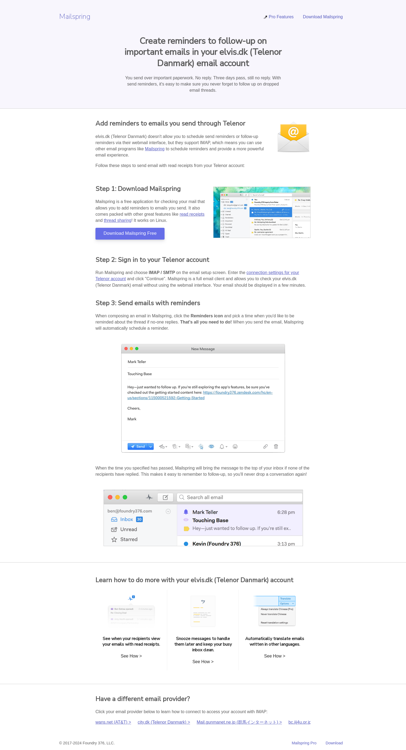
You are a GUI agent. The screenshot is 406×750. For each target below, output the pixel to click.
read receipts (192, 214)
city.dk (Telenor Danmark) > (164, 722)
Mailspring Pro (304, 743)
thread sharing (117, 220)
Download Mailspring (323, 17)
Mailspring (74, 16)
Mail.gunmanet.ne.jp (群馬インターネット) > (239, 722)
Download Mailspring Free (130, 233)
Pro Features (278, 17)
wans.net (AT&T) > (113, 722)
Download (334, 743)
